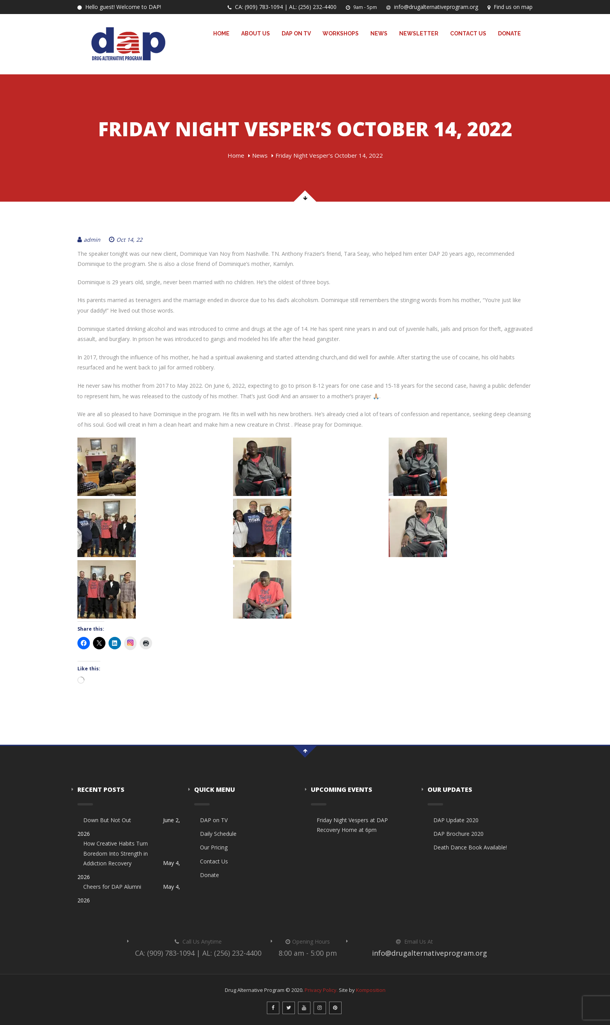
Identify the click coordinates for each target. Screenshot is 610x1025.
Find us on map (510, 7)
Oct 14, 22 (125, 239)
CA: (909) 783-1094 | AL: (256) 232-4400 (282, 7)
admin (88, 239)
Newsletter (418, 33)
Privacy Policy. (321, 989)
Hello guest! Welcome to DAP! (119, 7)
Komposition (371, 989)
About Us (255, 33)
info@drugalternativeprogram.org (432, 7)
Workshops (341, 33)
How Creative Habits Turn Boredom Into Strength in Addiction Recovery (115, 853)
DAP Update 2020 (456, 820)
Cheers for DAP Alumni (112, 886)
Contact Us (468, 33)
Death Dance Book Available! (470, 847)
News (378, 33)
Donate (509, 33)
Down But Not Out (107, 820)
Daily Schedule (218, 833)
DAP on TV (296, 33)
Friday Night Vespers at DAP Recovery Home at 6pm (352, 824)
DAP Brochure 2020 (458, 833)
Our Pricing (214, 847)
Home (221, 33)
